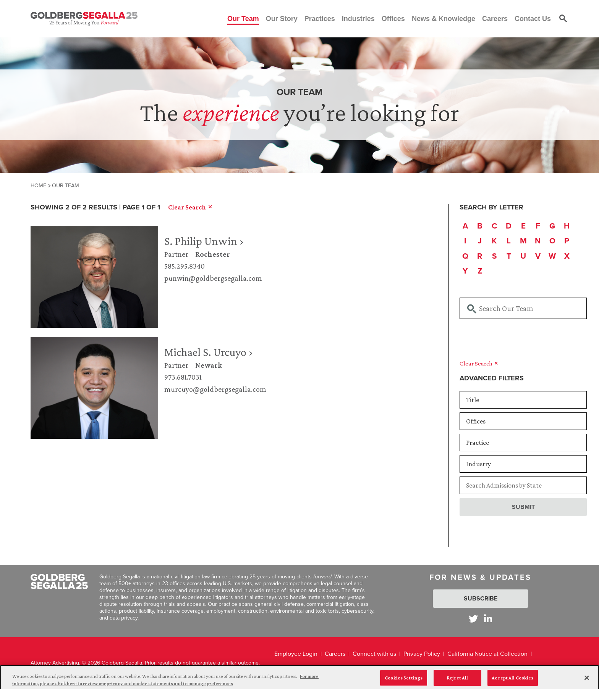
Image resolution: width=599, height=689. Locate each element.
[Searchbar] (523, 308)
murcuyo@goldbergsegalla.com (215, 389)
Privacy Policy (421, 653)
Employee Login (295, 653)
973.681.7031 (183, 377)
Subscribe (480, 598)
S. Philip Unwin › (204, 241)
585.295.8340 (184, 266)
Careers (335, 653)
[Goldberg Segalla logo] (84, 19)
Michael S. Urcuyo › (208, 352)
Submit (523, 506)
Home (38, 185)
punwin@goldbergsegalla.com (213, 278)
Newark (208, 365)
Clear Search (479, 363)
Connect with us (374, 653)
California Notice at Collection (487, 653)
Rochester (212, 254)
